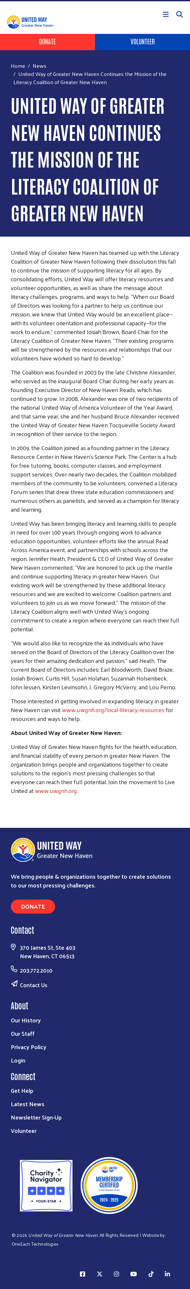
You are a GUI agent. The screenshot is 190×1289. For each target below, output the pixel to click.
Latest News (27, 1104)
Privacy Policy (28, 1047)
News (39, 65)
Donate (47, 41)
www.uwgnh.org (56, 790)
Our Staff (23, 1033)
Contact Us (33, 985)
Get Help (22, 1090)
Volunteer (143, 41)
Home (18, 66)
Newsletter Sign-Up (36, 1117)
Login (18, 1060)
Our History (26, 1020)
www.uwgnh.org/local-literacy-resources (113, 709)
